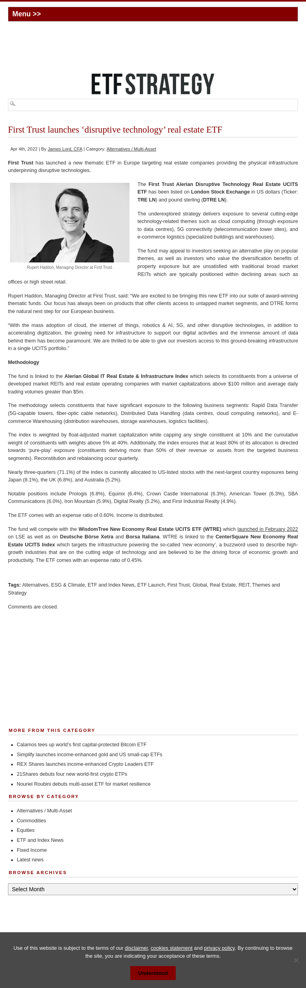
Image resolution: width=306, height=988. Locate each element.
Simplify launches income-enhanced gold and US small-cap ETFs (89, 754)
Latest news (30, 860)
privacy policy (219, 948)
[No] (296, 960)
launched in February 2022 (267, 529)
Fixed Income (32, 850)
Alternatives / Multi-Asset (131, 149)
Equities (26, 830)
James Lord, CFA (65, 149)
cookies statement (171, 948)
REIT (244, 585)
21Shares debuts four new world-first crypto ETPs (72, 774)
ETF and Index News (111, 585)
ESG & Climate (68, 585)
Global (199, 585)
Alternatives (35, 585)
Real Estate (223, 585)
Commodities (31, 821)
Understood (153, 973)
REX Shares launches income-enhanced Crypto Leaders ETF (85, 764)
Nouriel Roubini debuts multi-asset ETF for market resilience (84, 784)
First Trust (178, 585)
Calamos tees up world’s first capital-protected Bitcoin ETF (82, 744)
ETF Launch (151, 585)
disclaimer (136, 948)
